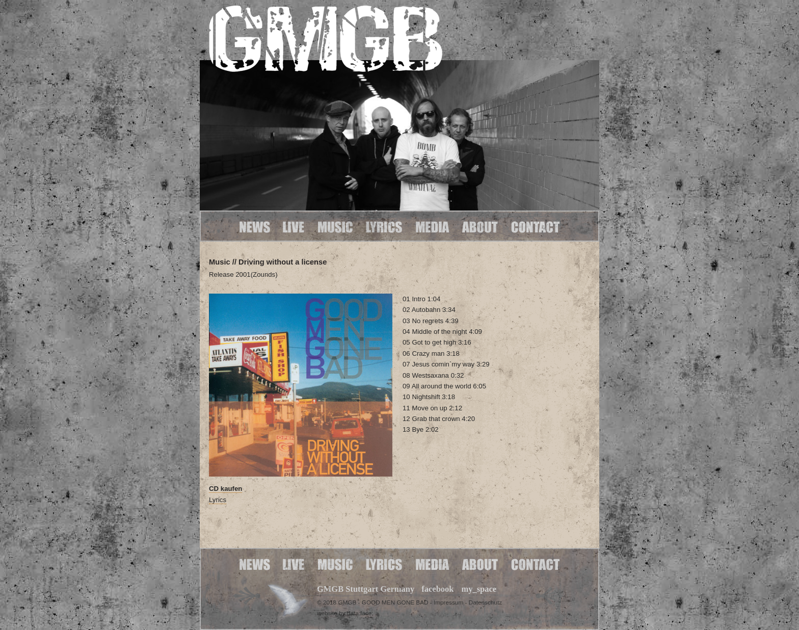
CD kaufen (225, 488)
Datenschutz (485, 602)
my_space (478, 589)
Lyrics (217, 500)
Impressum (448, 602)
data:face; (360, 613)
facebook (437, 589)
